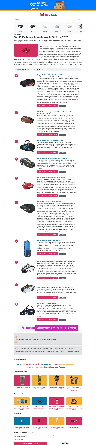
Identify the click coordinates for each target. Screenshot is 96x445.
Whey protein (39, 367)
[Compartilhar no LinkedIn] (31, 69)
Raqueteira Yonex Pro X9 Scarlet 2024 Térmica (51, 177)
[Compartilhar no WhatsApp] (23, 69)
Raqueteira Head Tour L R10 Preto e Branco (49, 202)
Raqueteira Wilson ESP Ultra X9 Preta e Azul (50, 141)
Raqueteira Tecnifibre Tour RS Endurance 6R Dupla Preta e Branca (56, 261)
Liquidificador (59, 367)
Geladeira (45, 364)
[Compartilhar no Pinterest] (37, 69)
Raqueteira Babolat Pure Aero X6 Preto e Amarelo (52, 158)
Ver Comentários (62, 106)
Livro (19, 364)
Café (23, 364)
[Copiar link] (45, 69)
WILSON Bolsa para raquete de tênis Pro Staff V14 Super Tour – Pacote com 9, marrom (55, 112)
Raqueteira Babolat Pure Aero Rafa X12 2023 (50, 75)
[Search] (45, 19)
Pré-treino (48, 367)
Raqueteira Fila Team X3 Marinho (47, 303)
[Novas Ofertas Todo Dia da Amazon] (48, 5)
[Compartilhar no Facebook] (26, 69)
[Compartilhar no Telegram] (34, 69)
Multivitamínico (33, 364)
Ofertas (42, 106)
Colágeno (30, 367)
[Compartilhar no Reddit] (40, 69)
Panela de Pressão (67, 364)
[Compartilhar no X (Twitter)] (28, 69)
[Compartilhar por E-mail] (43, 69)
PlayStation (55, 364)
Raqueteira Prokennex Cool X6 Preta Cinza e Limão (52, 284)
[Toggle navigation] (15, 14)
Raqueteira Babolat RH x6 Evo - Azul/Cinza (49, 240)
